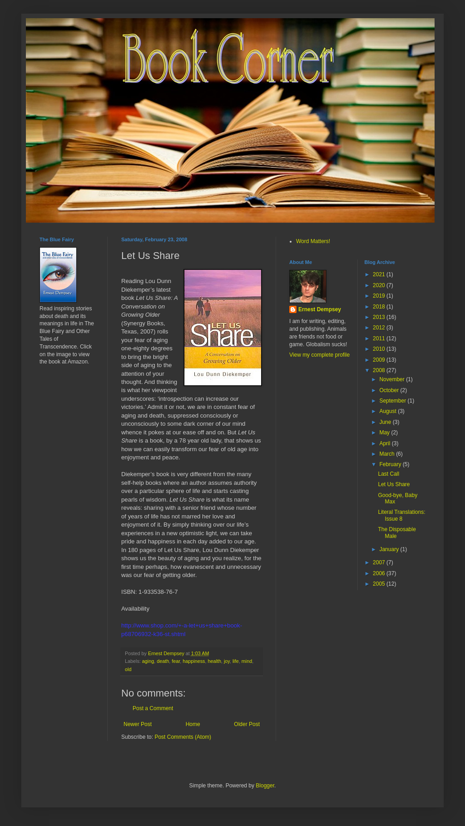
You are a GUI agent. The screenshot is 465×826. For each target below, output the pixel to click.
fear (176, 661)
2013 (379, 317)
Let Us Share (394, 484)
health (214, 661)
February (390, 464)
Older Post (247, 724)
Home (193, 724)
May (385, 432)
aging (148, 661)
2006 (379, 573)
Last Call (388, 474)
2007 (379, 562)
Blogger (265, 785)
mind (247, 661)
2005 (379, 584)
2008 (379, 370)
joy (227, 661)
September (393, 401)
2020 (379, 285)
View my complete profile (319, 355)
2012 (379, 327)
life (235, 661)
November (392, 379)
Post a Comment (153, 708)
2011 (379, 338)
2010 (379, 349)
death (163, 661)
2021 (379, 274)
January (389, 549)
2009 (379, 360)
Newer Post (138, 724)
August (388, 411)
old (128, 669)
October (389, 390)
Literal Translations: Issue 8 (401, 515)
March (387, 454)
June (385, 422)
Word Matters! (313, 241)
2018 (379, 307)
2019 (379, 296)
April (385, 443)
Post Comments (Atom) (182, 737)
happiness (194, 661)
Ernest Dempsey (319, 309)
